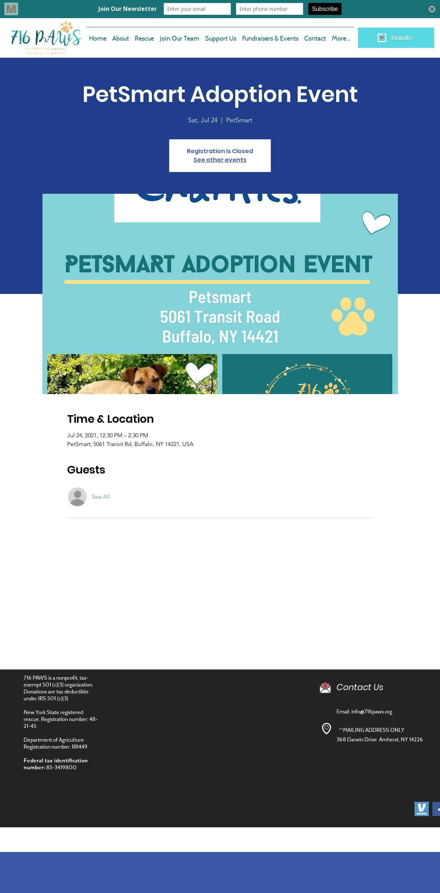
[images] (422, 809)
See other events (220, 160)
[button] (179, 35)
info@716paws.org (371, 711)
